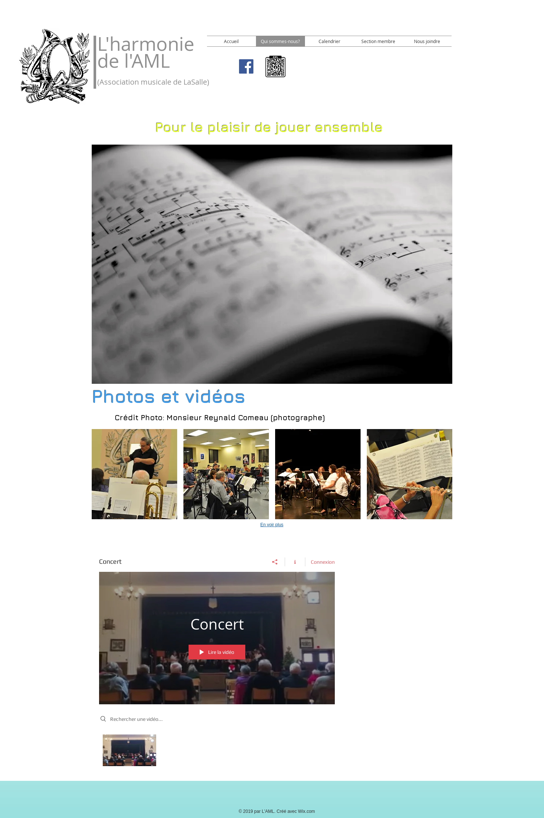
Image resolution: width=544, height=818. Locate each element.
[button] (134, 474)
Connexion (323, 561)
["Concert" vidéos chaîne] (217, 752)
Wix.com (306, 811)
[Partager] (275, 561)
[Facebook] (246, 66)
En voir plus (272, 524)
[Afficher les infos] (295, 561)
